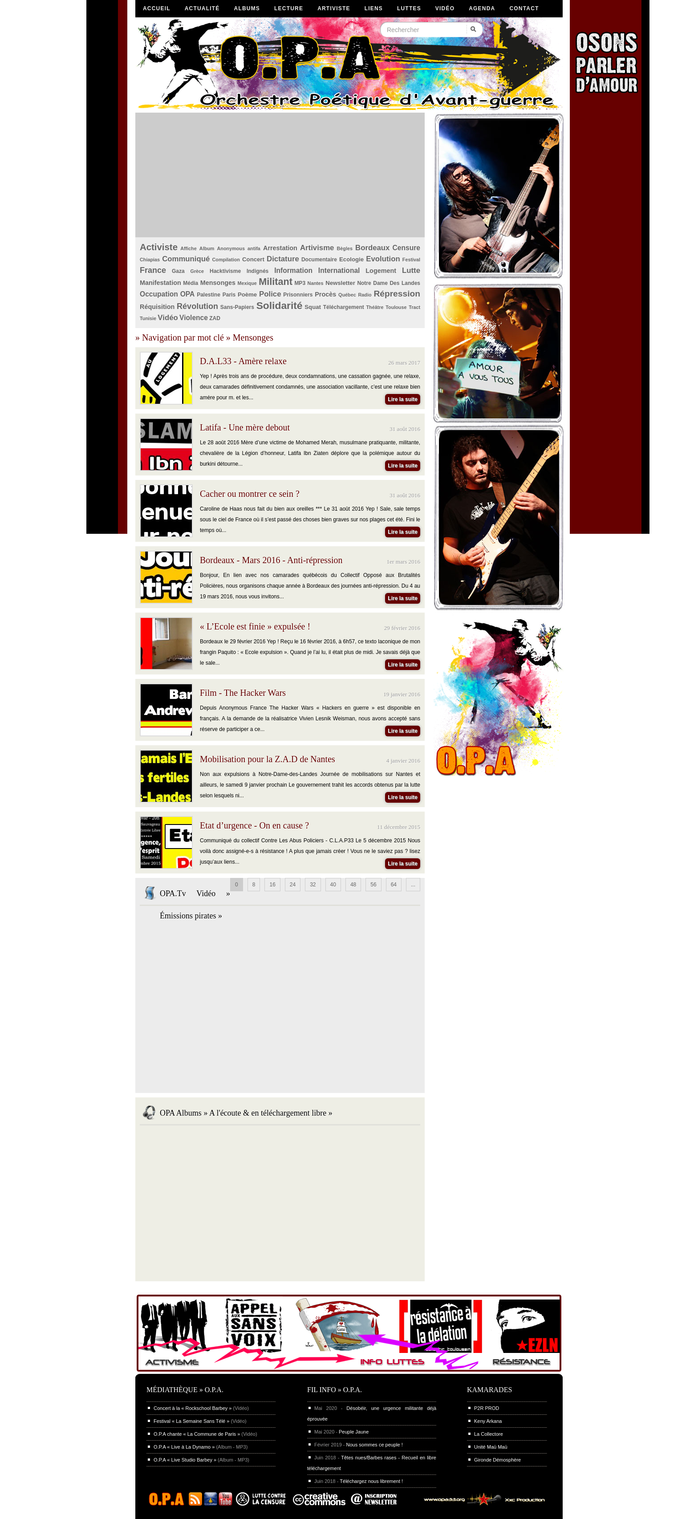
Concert (253, 259)
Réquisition (157, 306)
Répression (396, 293)
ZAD (214, 318)
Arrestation (280, 248)
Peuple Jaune (354, 1431)
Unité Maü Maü (490, 1447)
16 (272, 884)
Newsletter (340, 283)
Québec (347, 294)
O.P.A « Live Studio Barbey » (185, 1459)
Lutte (411, 270)
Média (190, 283)
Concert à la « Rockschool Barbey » (192, 1408)
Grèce (197, 271)
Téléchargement (343, 307)
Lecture (288, 8)
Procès (325, 294)
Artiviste (333, 8)
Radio (365, 294)
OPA (187, 294)
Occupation (159, 294)
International (339, 270)
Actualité (202, 8)
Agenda (482, 8)
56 (373, 884)
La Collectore (488, 1434)
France (153, 270)
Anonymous (231, 248)
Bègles (345, 248)
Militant (275, 281)
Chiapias (150, 259)
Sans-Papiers (237, 307)
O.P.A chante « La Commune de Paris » (197, 1434)
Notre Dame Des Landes (388, 283)
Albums (247, 8)
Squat (312, 307)
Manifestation (160, 282)
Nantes (316, 283)
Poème (247, 294)
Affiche (188, 248)
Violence (193, 317)
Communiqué (186, 259)
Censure (406, 248)
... (413, 884)
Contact (524, 8)
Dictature (283, 259)
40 (333, 884)
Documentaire (319, 259)
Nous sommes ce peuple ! (374, 1444)
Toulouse (396, 307)
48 (353, 884)
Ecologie (351, 259)
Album (207, 248)
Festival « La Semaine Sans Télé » (191, 1421)
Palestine (208, 295)
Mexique (247, 283)
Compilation (226, 259)
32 (313, 884)
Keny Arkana (488, 1421)
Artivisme (317, 248)
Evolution (383, 259)
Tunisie (148, 318)
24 (293, 884)
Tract (414, 307)
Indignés (257, 271)
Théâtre (374, 307)
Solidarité (279, 305)
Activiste (159, 247)
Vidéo (445, 8)
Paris (229, 295)
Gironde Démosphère (497, 1459)
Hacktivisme (225, 271)
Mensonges (217, 282)
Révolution (197, 306)
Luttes (409, 8)
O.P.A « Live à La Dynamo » (184, 1447)
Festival (411, 259)
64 (394, 884)
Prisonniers (297, 295)
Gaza (178, 271)
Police (270, 294)
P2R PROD (486, 1408)
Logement (380, 270)
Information (293, 270)
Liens (374, 8)
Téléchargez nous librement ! (371, 1481)
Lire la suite (403, 399)
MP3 (299, 283)
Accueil (156, 8)
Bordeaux (372, 248)
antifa (254, 248)
